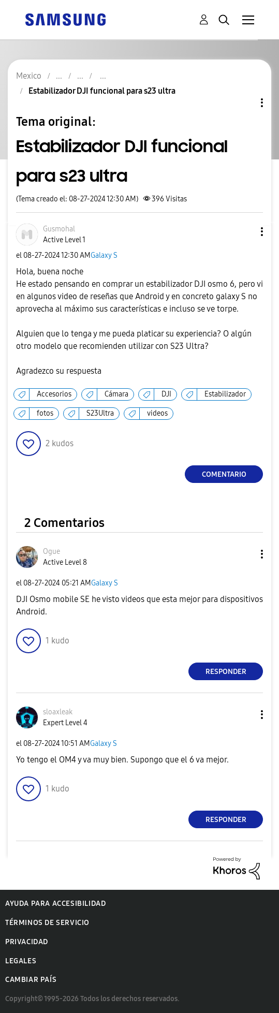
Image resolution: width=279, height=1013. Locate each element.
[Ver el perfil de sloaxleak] (57, 712)
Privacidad (26, 941)
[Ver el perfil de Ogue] (51, 551)
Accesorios (54, 394)
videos (157, 413)
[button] (244, 232)
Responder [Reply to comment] (225, 671)
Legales (20, 961)
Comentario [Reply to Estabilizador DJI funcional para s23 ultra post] (224, 474)
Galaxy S (104, 255)
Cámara (116, 394)
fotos (45, 413)
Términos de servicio (47, 922)
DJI (166, 394)
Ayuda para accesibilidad (55, 903)
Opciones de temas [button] (244, 103)
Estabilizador (225, 394)
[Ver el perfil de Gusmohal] (59, 229)
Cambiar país (30, 979)
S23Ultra (100, 413)
